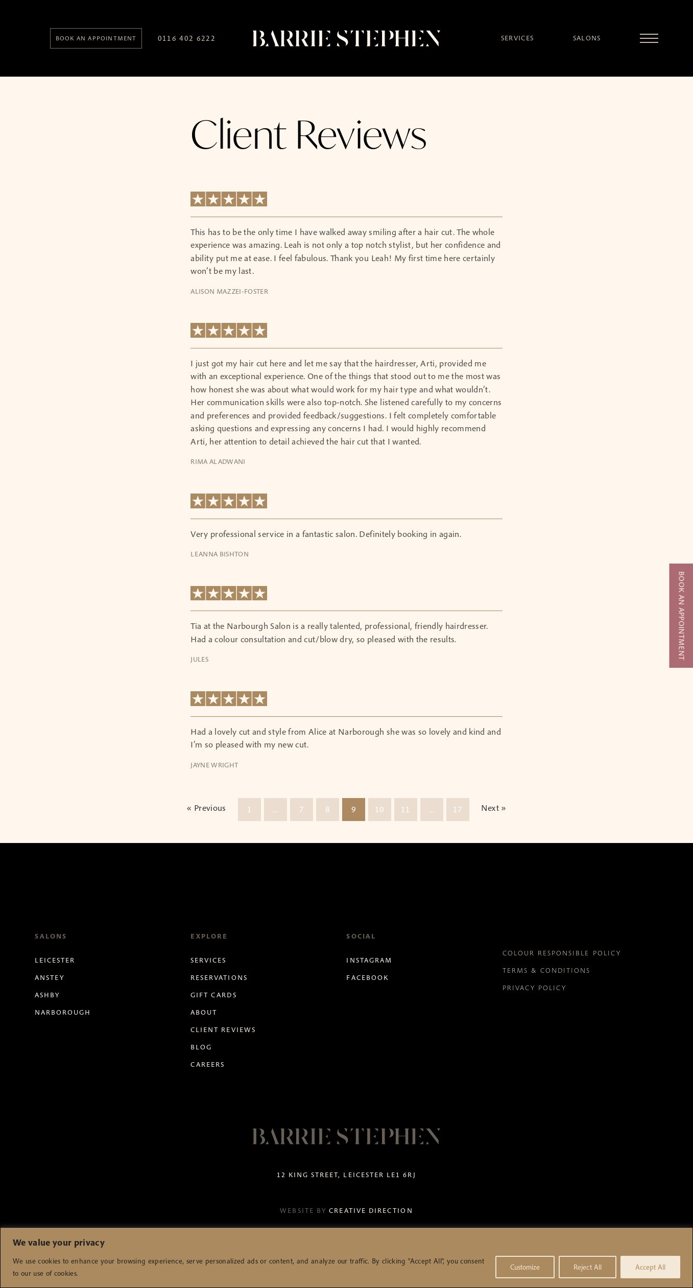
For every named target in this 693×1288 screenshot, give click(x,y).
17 (458, 809)
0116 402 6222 (187, 38)
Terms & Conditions (547, 970)
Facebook (367, 977)
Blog (201, 1047)
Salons (587, 38)
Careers (207, 1064)
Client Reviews (223, 1029)
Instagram (369, 960)
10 (380, 809)
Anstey (49, 977)
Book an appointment (96, 38)
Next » (494, 807)
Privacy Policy (535, 987)
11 (406, 809)
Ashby (47, 995)
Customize (525, 1267)
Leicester (55, 960)
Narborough (63, 1012)
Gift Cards (213, 995)
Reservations (218, 977)
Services (517, 38)
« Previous (206, 807)
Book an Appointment (681, 615)
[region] (346, 1257)
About (203, 1012)
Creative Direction (371, 1210)
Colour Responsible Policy (562, 953)
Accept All (650, 1267)
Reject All (587, 1267)
